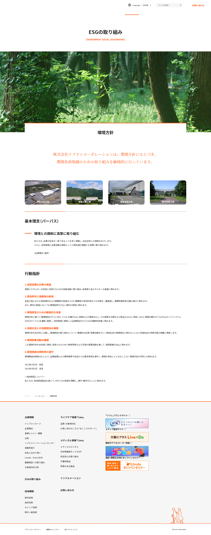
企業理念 (29, 428)
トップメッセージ (33, 423)
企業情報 (72, 11)
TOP (201, 524)
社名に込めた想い (33, 452)
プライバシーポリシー (33, 529)
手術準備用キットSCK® (71, 451)
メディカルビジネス (69, 446)
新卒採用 (29, 497)
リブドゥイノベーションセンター (40, 443)
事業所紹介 (30, 447)
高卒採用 (29, 502)
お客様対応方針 (32, 467)
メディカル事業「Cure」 (72, 440)
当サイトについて (70, 529)
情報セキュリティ (52, 529)
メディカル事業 (111, 11)
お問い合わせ (198, 8)
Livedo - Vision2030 (34, 457)
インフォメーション (170, 11)
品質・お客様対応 (68, 423)
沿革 (27, 438)
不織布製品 (65, 461)
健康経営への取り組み (35, 462)
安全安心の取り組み (69, 456)
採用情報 (150, 11)
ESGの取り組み (132, 11)
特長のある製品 (67, 466)
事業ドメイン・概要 (33, 433)
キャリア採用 (31, 507)
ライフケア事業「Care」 (72, 417)
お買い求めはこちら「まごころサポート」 (78, 428)
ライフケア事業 (90, 11)
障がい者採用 (31, 512)
